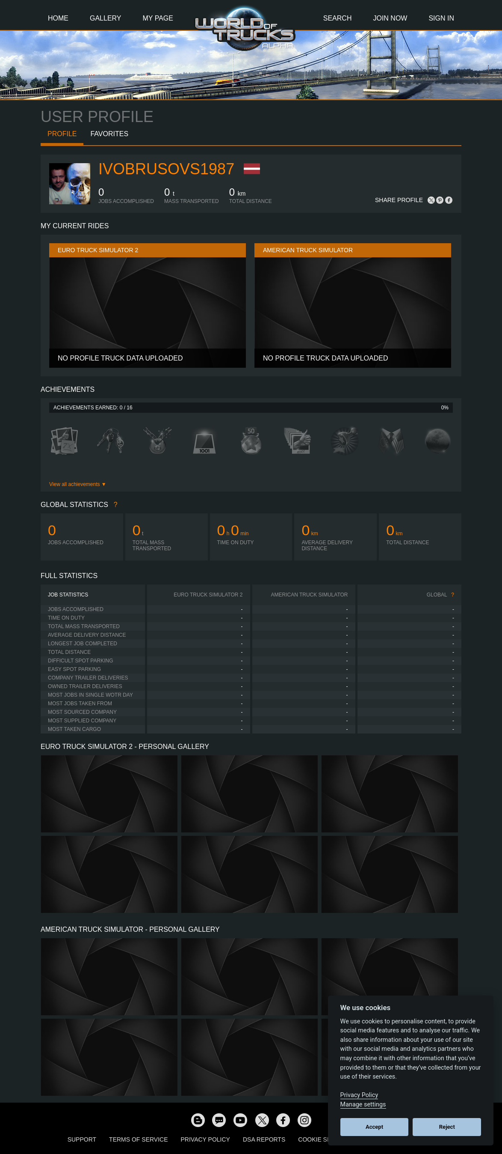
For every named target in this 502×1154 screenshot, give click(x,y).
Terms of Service (138, 1139)
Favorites (109, 133)
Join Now (390, 18)
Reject (447, 1127)
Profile (62, 133)
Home (58, 18)
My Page (158, 18)
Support (82, 1139)
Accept (374, 1127)
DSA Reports (264, 1139)
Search (337, 18)
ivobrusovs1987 (166, 169)
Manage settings (363, 1104)
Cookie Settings (325, 1139)
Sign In (441, 18)
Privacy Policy (205, 1139)
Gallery (105, 18)
